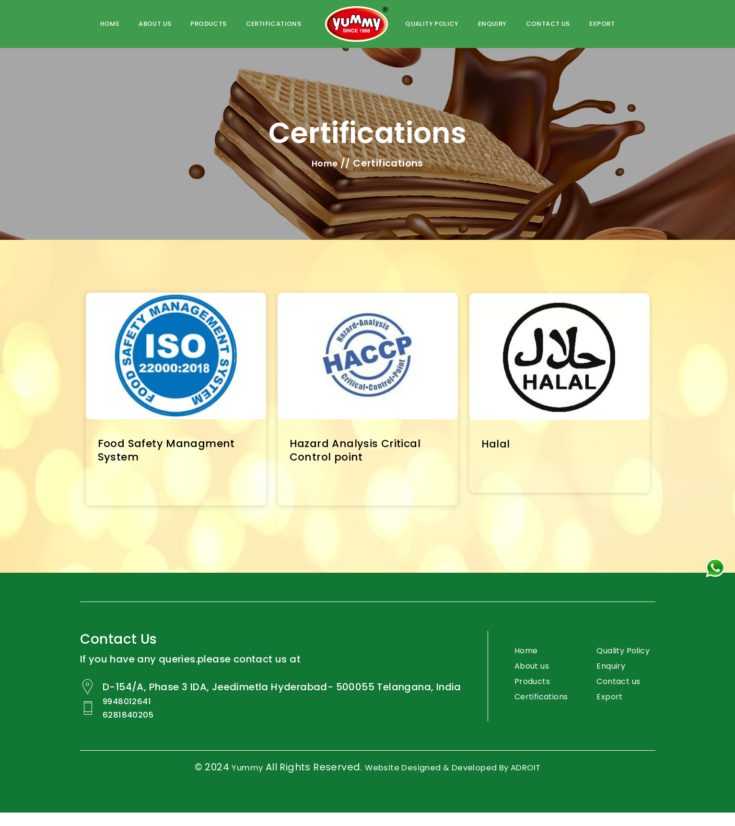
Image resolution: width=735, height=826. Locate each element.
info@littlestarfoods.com (365, 662)
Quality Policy (613, 662)
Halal (497, 447)
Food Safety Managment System (173, 452)
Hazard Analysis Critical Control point (361, 452)
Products (208, 23)
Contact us (548, 23)
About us (155, 23)
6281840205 (135, 728)
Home (110, 23)
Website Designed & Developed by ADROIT (456, 780)
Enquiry (492, 23)
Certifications (534, 704)
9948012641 (134, 716)
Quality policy (432, 23)
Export (602, 23)
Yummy (229, 780)
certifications (274, 23)
